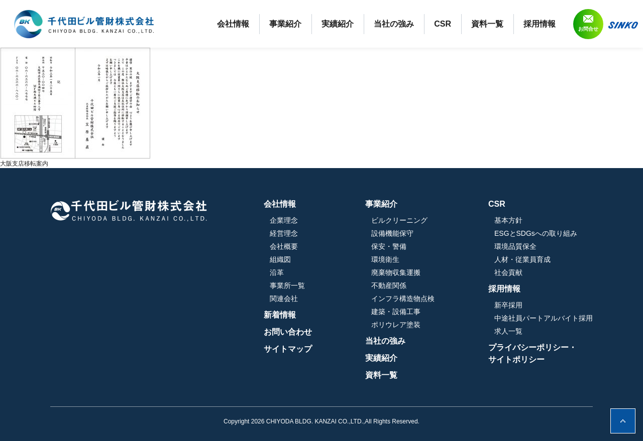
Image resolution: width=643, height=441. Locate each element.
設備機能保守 (392, 233)
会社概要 (284, 246)
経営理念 (284, 233)
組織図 (280, 259)
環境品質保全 (515, 246)
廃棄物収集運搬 (395, 272)
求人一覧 (508, 331)
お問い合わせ (288, 332)
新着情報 (280, 315)
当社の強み (394, 24)
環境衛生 (385, 259)
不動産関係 (388, 285)
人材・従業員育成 (522, 259)
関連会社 (284, 299)
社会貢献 (508, 272)
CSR (442, 24)
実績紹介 (338, 24)
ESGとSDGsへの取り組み (535, 233)
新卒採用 (508, 305)
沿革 (277, 272)
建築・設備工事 (395, 312)
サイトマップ (288, 349)
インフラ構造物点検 (403, 299)
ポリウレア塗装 (395, 325)
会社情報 (233, 24)
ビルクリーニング (399, 220)
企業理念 (284, 220)
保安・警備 (388, 246)
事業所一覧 (287, 285)
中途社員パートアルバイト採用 (543, 318)
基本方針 (508, 220)
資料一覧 (487, 24)
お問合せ (588, 29)
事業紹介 (285, 24)
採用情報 (539, 24)
